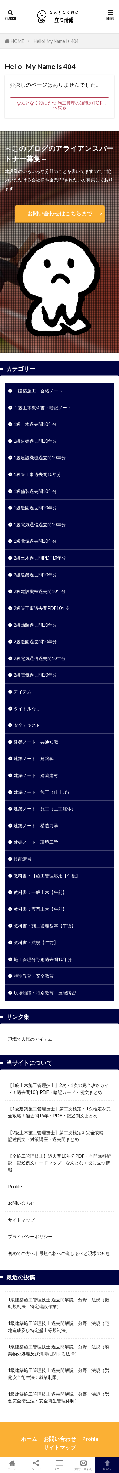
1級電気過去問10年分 (35, 541)
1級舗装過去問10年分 (35, 491)
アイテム (22, 691)
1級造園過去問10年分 (35, 507)
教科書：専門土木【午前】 (40, 909)
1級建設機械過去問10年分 (40, 457)
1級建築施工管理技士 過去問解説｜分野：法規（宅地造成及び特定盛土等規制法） (58, 1326)
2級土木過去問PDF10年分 (40, 558)
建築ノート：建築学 (34, 758)
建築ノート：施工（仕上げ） (42, 792)
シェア (36, 1465)
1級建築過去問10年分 (35, 441)
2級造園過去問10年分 (35, 641)
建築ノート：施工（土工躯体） (45, 808)
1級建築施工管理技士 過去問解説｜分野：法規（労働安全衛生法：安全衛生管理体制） (58, 1397)
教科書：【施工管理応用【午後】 (47, 875)
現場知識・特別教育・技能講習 (45, 992)
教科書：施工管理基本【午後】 (45, 925)
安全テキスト (27, 725)
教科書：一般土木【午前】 (40, 892)
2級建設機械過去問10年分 (40, 591)
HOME (17, 41)
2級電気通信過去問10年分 (40, 658)
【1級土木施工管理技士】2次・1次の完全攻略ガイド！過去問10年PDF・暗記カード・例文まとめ (58, 1088)
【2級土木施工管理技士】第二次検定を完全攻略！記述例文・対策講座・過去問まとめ (58, 1136)
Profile (15, 1186)
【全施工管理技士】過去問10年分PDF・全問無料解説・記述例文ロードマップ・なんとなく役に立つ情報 (59, 1162)
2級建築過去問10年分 (35, 574)
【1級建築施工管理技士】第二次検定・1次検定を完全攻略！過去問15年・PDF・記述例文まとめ (59, 1112)
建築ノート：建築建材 (36, 775)
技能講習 (22, 859)
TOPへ (107, 1465)
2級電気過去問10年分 (35, 675)
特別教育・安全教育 (34, 976)
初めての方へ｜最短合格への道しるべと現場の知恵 (59, 1253)
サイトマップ (21, 1220)
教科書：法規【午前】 (36, 942)
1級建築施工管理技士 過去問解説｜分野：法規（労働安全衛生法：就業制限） (58, 1373)
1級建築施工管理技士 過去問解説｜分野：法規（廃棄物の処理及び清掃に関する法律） (58, 1350)
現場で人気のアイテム (30, 1039)
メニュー (59, 1465)
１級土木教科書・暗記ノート (42, 407)
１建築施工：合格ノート (38, 390)
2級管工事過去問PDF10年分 (42, 608)
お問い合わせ (21, 1203)
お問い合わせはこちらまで (59, 213)
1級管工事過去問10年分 (37, 474)
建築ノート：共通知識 (36, 742)
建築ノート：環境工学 (36, 842)
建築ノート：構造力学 (36, 825)
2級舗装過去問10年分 (35, 625)
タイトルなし (27, 708)
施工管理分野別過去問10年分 (43, 959)
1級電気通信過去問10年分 (40, 524)
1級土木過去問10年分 (35, 424)
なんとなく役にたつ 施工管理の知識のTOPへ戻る (60, 105)
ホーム (29, 1438)
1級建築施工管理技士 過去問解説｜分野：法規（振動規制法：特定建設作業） (58, 1303)
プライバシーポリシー (30, 1236)
